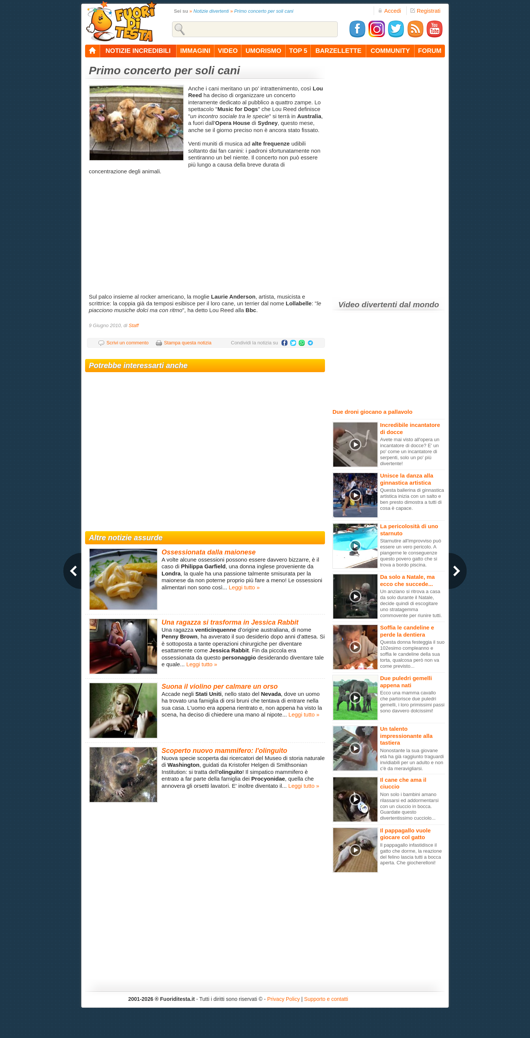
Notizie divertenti (211, 11)
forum (429, 50)
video (228, 50)
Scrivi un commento (127, 342)
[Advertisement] (206, 233)
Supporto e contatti (326, 999)
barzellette (339, 50)
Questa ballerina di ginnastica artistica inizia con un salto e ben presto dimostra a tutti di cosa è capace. (412, 499)
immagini (195, 50)
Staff (134, 325)
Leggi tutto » (244, 587)
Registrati (425, 11)
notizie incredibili (138, 50)
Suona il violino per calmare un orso (220, 686)
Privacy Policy (283, 999)
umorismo (263, 50)
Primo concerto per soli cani (263, 11)
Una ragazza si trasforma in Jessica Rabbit (230, 622)
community (390, 50)
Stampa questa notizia (187, 342)
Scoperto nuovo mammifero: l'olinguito (224, 750)
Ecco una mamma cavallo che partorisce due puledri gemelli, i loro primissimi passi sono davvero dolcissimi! (412, 702)
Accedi (389, 11)
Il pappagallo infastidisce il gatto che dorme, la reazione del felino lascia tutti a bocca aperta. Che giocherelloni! (411, 854)
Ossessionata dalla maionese (209, 552)
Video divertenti (367, 304)
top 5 (298, 50)
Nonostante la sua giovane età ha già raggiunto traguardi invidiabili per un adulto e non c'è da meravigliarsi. (412, 759)
